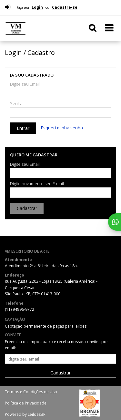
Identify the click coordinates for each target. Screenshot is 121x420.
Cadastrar (27, 208)
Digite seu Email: (25, 84)
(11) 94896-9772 (19, 309)
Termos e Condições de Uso (31, 391)
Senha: (17, 103)
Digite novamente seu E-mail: (37, 184)
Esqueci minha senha (62, 128)
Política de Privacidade (25, 403)
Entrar (23, 128)
